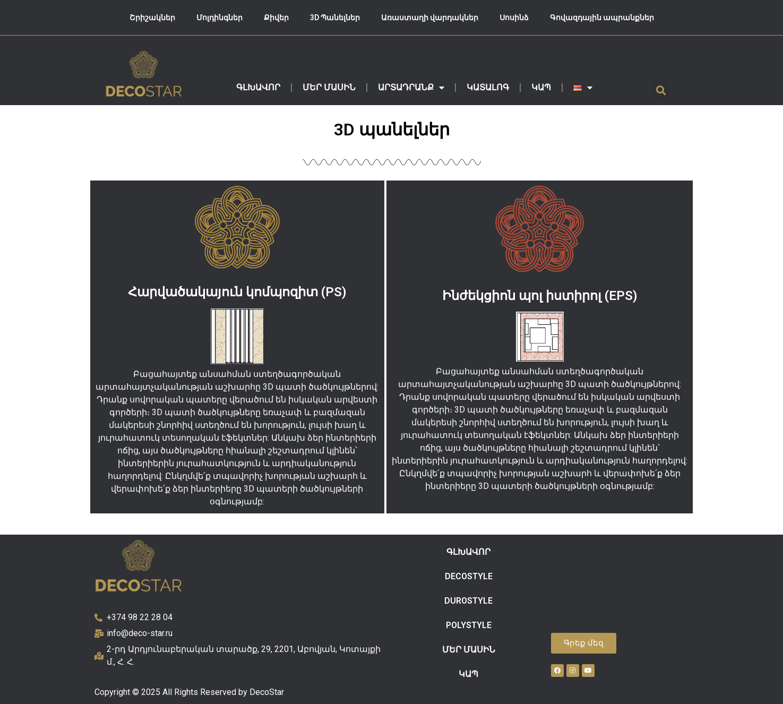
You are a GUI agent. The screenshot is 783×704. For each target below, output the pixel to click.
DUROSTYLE (468, 601)
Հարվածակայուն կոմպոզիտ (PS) (237, 292)
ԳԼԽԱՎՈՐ (258, 87)
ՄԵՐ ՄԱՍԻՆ (329, 87)
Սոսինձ (514, 17)
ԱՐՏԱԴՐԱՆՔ (411, 87)
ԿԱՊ (541, 87)
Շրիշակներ (152, 17)
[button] (660, 90)
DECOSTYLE (469, 576)
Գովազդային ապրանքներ (602, 17)
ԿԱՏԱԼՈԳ (488, 87)
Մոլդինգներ (219, 17)
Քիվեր (276, 17)
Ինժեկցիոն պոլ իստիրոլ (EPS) (540, 295)
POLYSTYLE (469, 625)
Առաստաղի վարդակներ (429, 17)
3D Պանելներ (335, 17)
